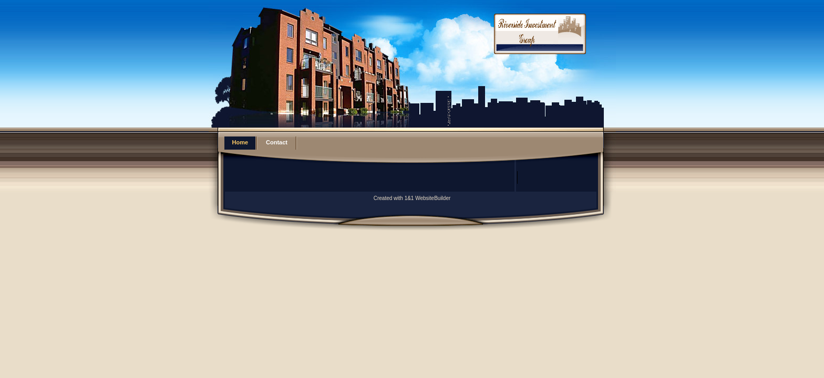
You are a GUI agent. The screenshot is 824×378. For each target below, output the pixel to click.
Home (240, 142)
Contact (276, 142)
